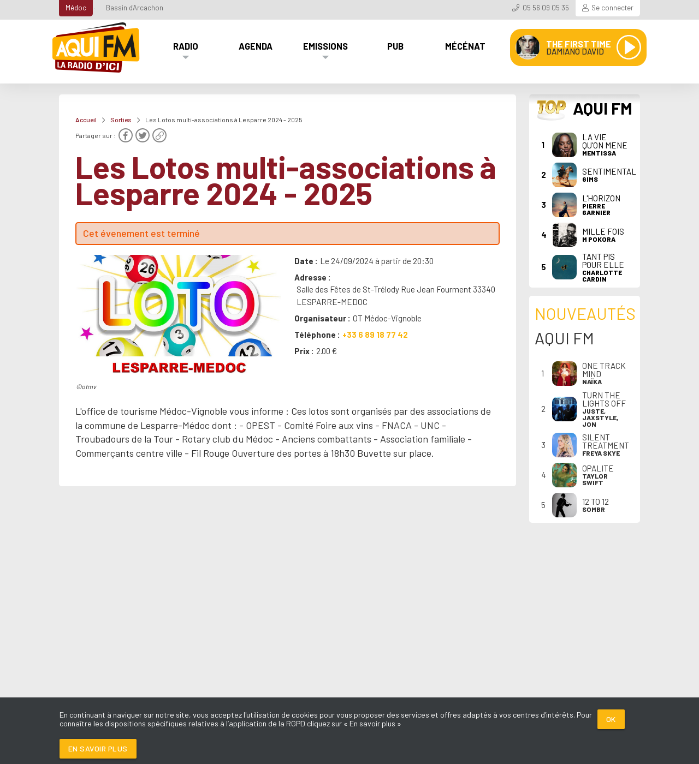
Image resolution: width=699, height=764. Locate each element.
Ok (611, 719)
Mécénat (465, 45)
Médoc (76, 7)
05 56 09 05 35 (546, 7)
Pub (395, 45)
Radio (185, 45)
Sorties (121, 119)
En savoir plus (98, 748)
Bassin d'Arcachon (134, 7)
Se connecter (612, 7)
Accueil (86, 119)
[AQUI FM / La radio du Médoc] (96, 47)
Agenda (256, 45)
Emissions (325, 45)
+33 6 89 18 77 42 (375, 334)
